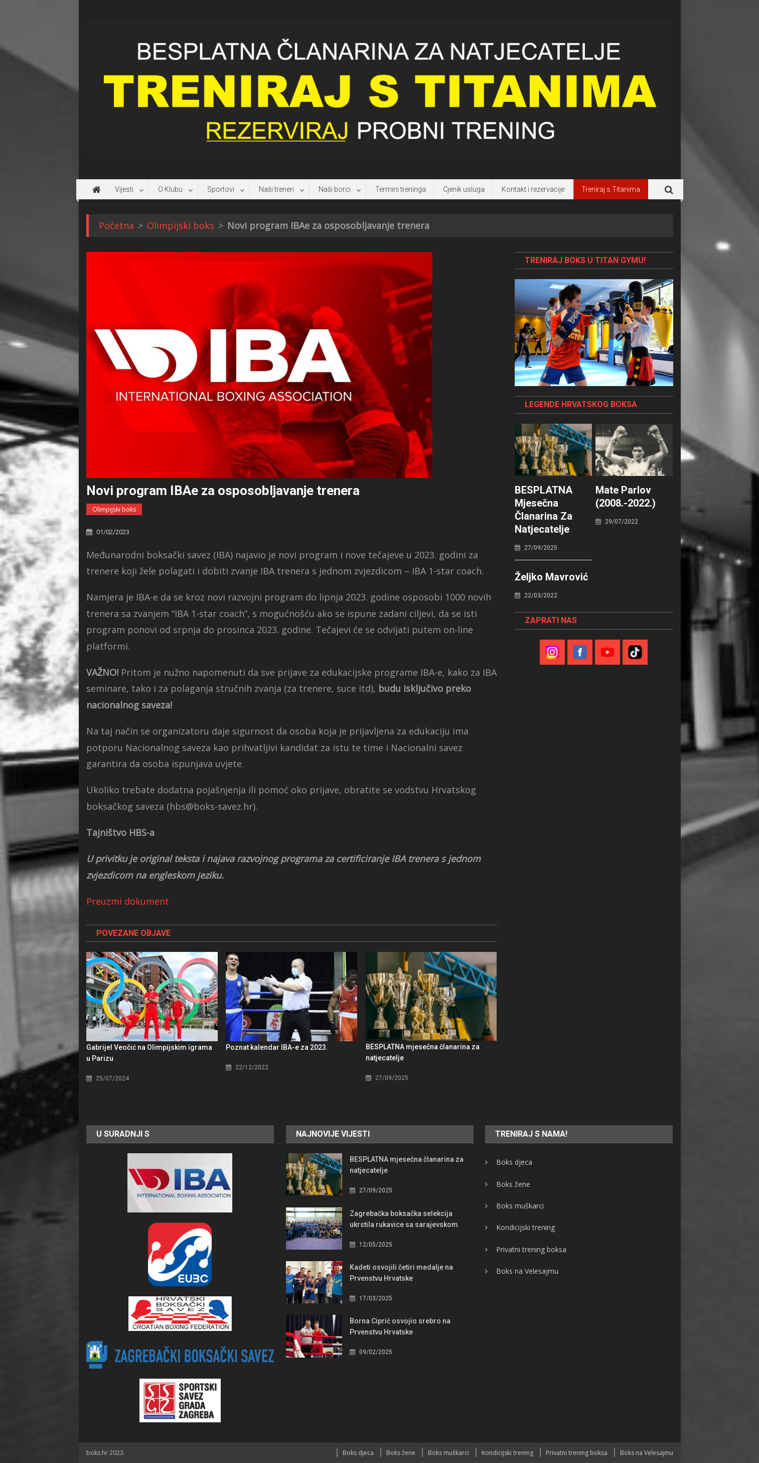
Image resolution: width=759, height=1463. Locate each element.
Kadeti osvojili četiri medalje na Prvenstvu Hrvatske (401, 1272)
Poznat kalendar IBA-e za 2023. (277, 1047)
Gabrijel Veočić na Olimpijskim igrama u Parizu (149, 1052)
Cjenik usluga (464, 189)
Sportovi (220, 189)
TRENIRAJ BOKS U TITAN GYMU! (585, 260)
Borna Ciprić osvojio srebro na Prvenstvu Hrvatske (400, 1326)
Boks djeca (514, 1162)
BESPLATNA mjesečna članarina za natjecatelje (423, 1052)
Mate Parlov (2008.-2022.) (625, 496)
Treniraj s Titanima (610, 189)
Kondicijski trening (525, 1227)
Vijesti (124, 189)
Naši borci (335, 189)
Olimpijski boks (114, 509)
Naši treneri (276, 189)
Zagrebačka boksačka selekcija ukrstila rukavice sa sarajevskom (404, 1219)
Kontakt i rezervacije (533, 189)
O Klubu (170, 189)
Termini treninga (400, 189)
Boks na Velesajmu (527, 1271)
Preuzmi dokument (127, 901)
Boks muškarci (520, 1205)
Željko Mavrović (551, 577)
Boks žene (513, 1184)
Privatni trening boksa (531, 1249)
